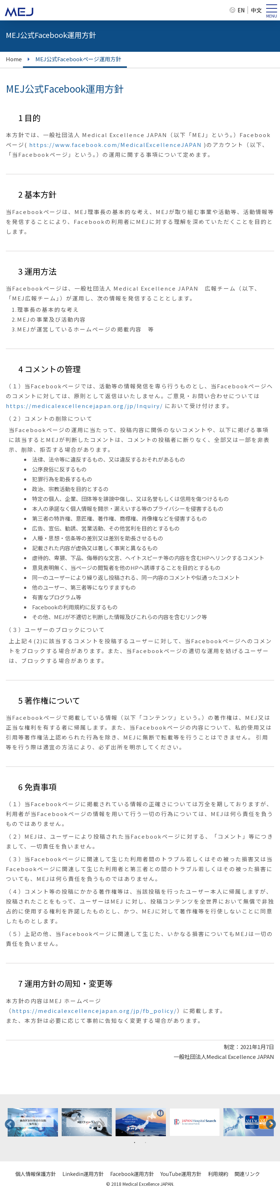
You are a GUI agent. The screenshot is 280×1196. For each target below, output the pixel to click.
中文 (256, 10)
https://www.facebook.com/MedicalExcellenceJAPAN (115, 144)
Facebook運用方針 (132, 1173)
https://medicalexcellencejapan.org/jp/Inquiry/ (84, 405)
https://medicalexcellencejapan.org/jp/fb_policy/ (94, 1010)
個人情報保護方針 (35, 1173)
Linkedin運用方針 (83, 1173)
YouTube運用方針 (181, 1173)
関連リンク (247, 1173)
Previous (7, 1122)
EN (241, 10)
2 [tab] (145, 1142)
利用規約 (218, 1173)
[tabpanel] (33, 1122)
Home (14, 59)
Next (268, 1122)
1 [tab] (134, 1142)
